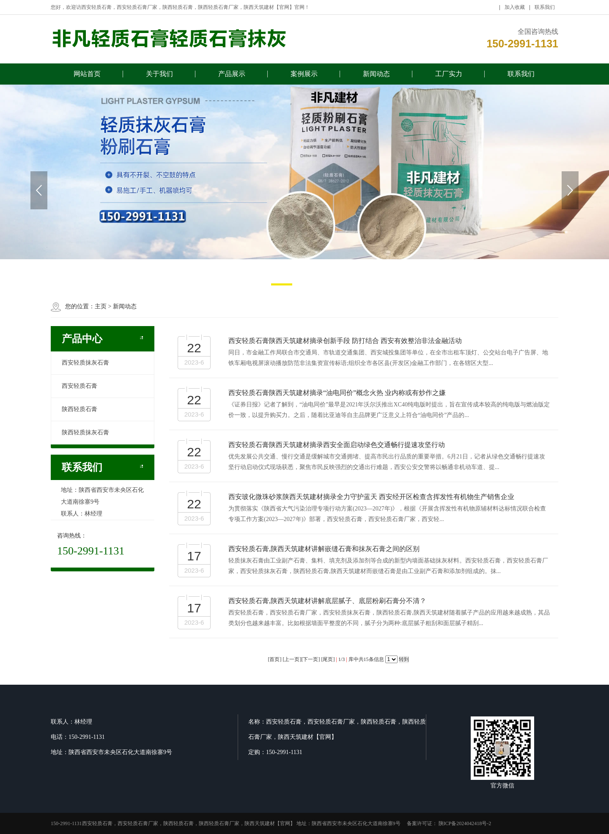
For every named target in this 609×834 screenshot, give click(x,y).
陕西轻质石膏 (79, 409)
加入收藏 (515, 11)
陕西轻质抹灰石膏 (85, 432)
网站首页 (87, 77)
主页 (101, 306)
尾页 (328, 659)
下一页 (310, 659)
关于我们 (159, 77)
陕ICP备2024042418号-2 (464, 823)
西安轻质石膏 (79, 386)
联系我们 (545, 11)
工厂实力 (448, 77)
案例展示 (304, 77)
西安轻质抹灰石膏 (85, 362)
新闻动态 (376, 77)
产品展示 (231, 77)
